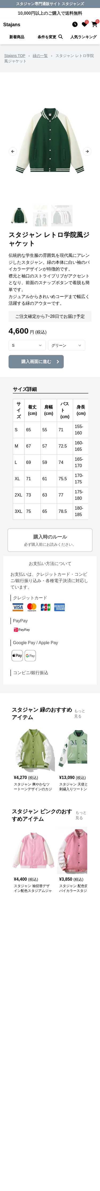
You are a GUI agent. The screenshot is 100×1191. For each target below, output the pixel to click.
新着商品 (16, 37)
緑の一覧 (40, 56)
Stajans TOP (14, 56)
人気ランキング (83, 37)
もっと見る (79, 713)
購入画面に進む (41, 361)
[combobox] (27, 345)
